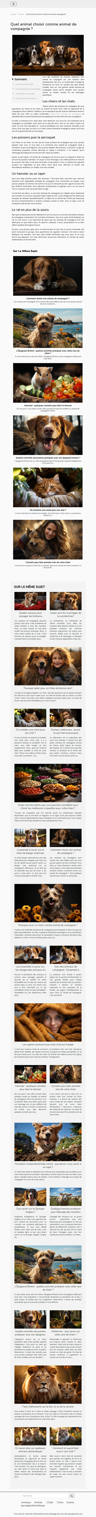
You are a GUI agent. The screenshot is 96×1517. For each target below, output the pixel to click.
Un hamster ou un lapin (25, 93)
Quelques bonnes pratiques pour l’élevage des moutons (66, 1210)
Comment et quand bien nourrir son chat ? (66, 1449)
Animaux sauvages (26, 1504)
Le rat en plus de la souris (26, 98)
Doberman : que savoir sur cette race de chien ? (65, 1333)
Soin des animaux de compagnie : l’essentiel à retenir (66, 970)
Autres (21, 14)
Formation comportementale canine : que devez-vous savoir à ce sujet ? (48, 1165)
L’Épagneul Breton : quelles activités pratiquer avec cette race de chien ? (48, 352)
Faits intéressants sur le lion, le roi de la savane (48, 1406)
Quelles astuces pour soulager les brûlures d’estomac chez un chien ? (30, 616)
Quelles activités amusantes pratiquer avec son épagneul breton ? (48, 457)
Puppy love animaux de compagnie (65, 114)
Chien (60, 1502)
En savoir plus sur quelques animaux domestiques (30, 1449)
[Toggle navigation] (14, 4)
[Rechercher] (45, 1496)
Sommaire (21, 79)
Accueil (13, 14)
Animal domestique (38, 1504)
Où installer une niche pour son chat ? (48, 510)
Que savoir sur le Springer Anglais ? (30, 1210)
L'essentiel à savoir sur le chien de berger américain (30, 851)
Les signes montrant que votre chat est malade (48, 1044)
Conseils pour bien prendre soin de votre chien (48, 562)
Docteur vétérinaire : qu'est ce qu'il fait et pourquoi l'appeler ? (65, 733)
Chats (50, 1502)
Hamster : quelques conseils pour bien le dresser (48, 405)
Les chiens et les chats (24, 84)
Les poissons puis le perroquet (28, 89)
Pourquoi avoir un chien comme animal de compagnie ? (48, 925)
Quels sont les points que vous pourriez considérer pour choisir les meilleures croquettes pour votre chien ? (48, 806)
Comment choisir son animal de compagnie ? (48, 298)
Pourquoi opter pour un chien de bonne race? (48, 688)
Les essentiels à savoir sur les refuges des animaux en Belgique (30, 970)
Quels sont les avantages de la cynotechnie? (65, 614)
